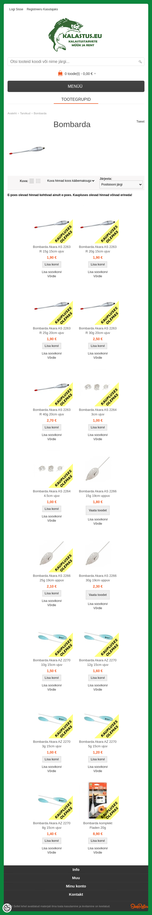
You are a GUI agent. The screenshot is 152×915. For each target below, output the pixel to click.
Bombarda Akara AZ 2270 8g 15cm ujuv (51, 825)
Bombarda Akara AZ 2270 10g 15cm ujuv (51, 662)
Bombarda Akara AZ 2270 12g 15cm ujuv (98, 662)
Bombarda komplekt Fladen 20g (97, 825)
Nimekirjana (31, 181)
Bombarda (40, 113)
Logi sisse (16, 9)
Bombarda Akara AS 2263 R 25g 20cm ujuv (52, 330)
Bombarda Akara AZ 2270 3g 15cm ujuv (51, 744)
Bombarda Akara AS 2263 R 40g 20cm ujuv (52, 412)
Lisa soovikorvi (52, 272)
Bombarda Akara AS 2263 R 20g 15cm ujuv (98, 249)
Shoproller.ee (139, 906)
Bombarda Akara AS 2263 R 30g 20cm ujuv (98, 330)
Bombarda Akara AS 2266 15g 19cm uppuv (98, 493)
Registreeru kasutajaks (42, 9)
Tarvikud (25, 113)
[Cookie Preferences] (7, 907)
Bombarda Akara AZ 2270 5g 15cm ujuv (98, 744)
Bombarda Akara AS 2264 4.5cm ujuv (52, 493)
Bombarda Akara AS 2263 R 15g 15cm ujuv (52, 249)
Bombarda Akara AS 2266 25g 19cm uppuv (52, 578)
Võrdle (51, 276)
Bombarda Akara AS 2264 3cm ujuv (98, 412)
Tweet (140, 121)
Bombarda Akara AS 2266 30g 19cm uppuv (98, 578)
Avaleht (12, 113)
